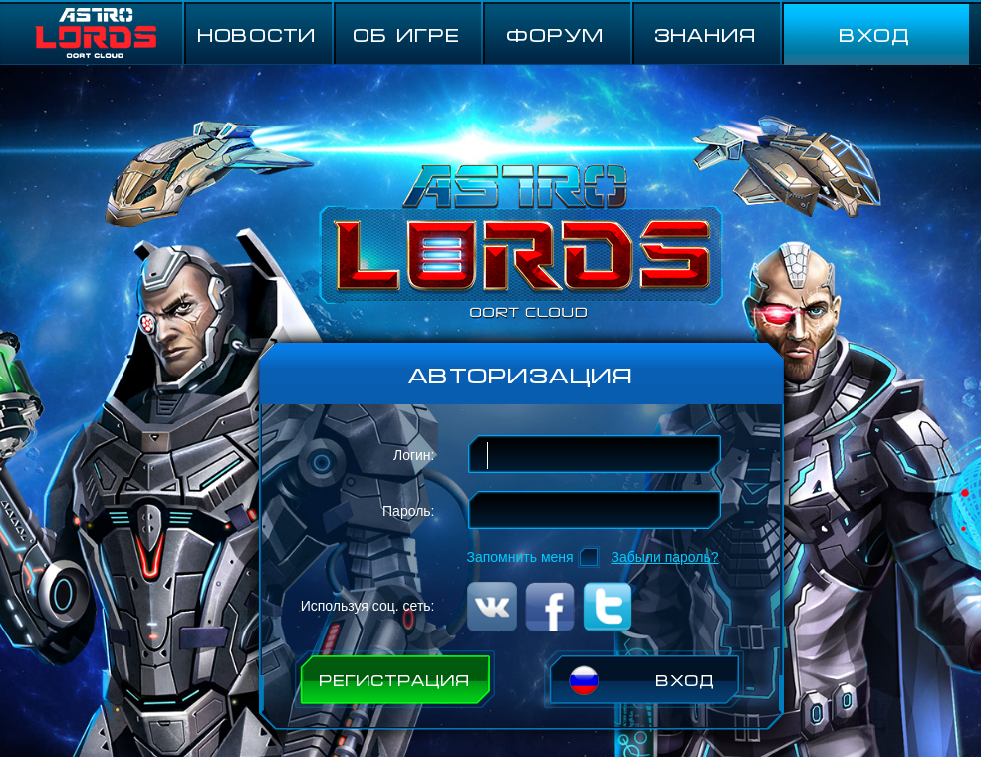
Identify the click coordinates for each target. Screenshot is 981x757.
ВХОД (874, 33)
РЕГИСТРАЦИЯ (394, 679)
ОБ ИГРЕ (406, 33)
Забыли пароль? (665, 557)
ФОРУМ (555, 33)
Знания (705, 33)
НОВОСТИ (256, 33)
